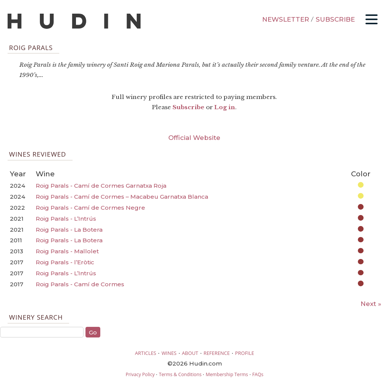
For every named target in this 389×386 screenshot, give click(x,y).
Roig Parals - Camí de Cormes (80, 284)
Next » (371, 304)
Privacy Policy (140, 374)
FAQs (257, 374)
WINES (169, 353)
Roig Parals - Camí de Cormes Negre (90, 207)
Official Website (194, 137)
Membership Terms (227, 374)
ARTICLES (145, 353)
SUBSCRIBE (335, 19)
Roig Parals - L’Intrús (66, 218)
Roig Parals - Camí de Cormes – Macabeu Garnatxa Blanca (122, 196)
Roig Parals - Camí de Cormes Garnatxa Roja (101, 185)
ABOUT (190, 353)
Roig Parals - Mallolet (67, 251)
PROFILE (244, 353)
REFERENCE (217, 353)
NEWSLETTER (285, 19)
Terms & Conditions (180, 374)
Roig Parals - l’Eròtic (65, 262)
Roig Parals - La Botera (69, 229)
